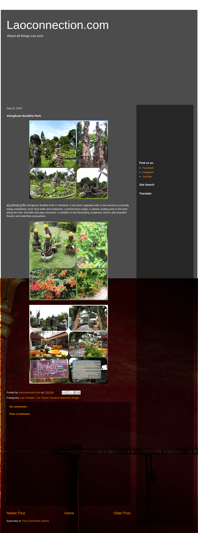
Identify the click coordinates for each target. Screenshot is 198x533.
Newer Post (16, 513)
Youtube (147, 176)
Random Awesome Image (64, 397)
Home (69, 513)
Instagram (148, 172)
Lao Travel (42, 397)
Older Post (122, 513)
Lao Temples (27, 397)
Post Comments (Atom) (35, 520)
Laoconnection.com (58, 24)
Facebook (148, 167)
